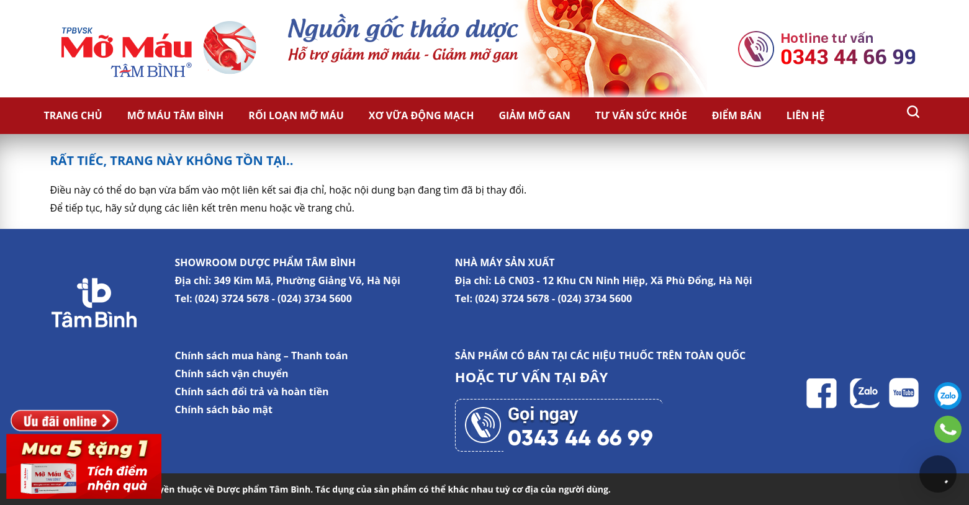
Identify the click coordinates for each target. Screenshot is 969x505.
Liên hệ (805, 115)
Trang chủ (73, 115)
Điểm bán (737, 115)
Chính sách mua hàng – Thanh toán (261, 355)
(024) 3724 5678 (232, 298)
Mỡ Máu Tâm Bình (175, 115)
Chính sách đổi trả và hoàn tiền (252, 391)
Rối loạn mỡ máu (295, 115)
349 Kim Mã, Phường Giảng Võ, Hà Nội (307, 280)
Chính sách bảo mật (224, 409)
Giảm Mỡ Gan (534, 115)
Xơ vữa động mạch (421, 115)
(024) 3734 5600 (314, 298)
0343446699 (948, 429)
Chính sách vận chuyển (232, 373)
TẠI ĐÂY (581, 376)
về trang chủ (323, 208)
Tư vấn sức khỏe (641, 115)
